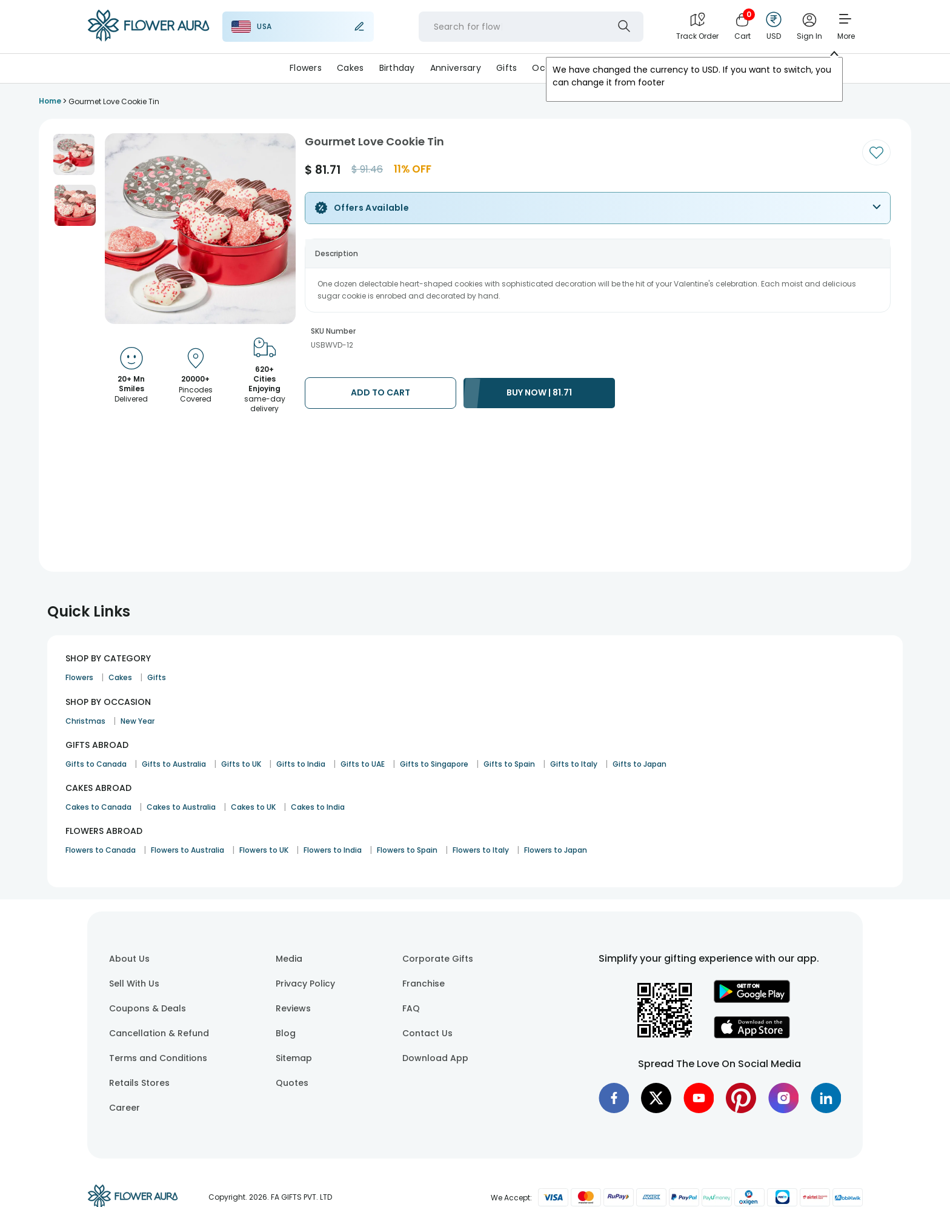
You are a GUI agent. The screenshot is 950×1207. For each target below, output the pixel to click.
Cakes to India (318, 807)
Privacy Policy (305, 983)
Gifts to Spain (509, 764)
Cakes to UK (253, 807)
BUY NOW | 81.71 (539, 392)
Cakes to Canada (98, 807)
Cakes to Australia (181, 807)
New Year (137, 721)
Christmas (85, 721)
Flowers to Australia (187, 850)
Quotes (292, 1083)
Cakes (350, 68)
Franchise (423, 983)
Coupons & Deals (147, 1008)
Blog (286, 1033)
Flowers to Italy (481, 850)
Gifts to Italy (573, 764)
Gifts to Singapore (434, 764)
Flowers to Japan (555, 850)
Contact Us (427, 1033)
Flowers (306, 68)
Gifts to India (300, 764)
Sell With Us (134, 983)
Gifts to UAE (362, 764)
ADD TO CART (380, 392)
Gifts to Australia (174, 764)
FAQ (411, 1008)
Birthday (397, 68)
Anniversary (455, 68)
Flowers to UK (263, 850)
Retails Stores (139, 1083)
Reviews (293, 1008)
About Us (129, 959)
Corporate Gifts (437, 959)
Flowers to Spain (407, 850)
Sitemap (294, 1058)
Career (124, 1108)
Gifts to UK (241, 764)
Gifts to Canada (96, 764)
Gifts (506, 68)
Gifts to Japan (639, 764)
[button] (74, 154)
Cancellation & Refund (159, 1033)
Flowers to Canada (100, 850)
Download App (435, 1058)
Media (289, 959)
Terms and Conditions (158, 1058)
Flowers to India (333, 850)
